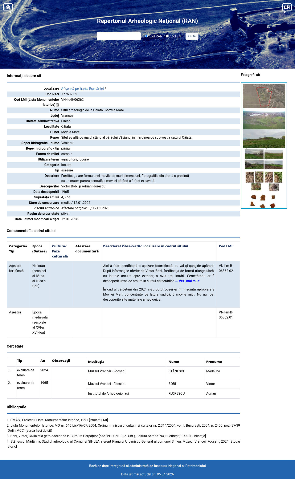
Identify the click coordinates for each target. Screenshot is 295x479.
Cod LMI (174, 36)
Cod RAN (154, 36)
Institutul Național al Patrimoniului (180, 466)
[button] (287, 7)
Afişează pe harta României (82, 88)
